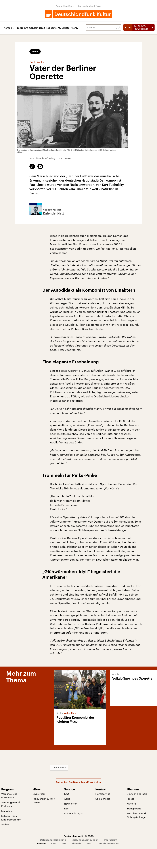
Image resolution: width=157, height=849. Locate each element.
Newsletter (70, 803)
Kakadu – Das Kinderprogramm (11, 817)
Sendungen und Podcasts (10, 804)
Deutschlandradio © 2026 (78, 836)
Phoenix (76, 843)
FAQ (66, 793)
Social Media (102, 798)
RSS (66, 808)
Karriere (131, 803)
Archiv (74, 28)
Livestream (39, 793)
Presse (130, 798)
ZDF (63, 843)
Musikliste (63, 28)
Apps (67, 798)
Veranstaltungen (73, 813)
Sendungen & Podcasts (43, 28)
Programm (22, 28)
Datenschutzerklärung (53, 839)
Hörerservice (102, 793)
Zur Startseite (59, 767)
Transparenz (134, 808)
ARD (53, 843)
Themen (7, 28)
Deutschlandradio (137, 793)
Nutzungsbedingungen (84, 839)
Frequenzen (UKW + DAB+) (44, 800)
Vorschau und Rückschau (9, 795)
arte (89, 843)
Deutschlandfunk (65, 6)
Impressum (110, 839)
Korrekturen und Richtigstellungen (137, 815)
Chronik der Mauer (108, 843)
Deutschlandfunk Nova (89, 6)
